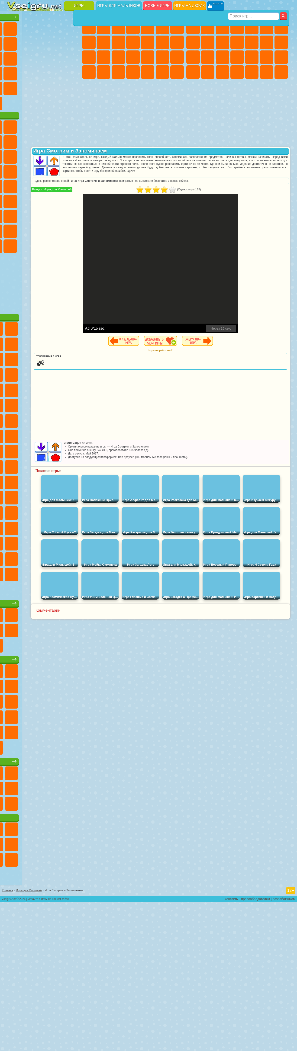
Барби (133, 27)
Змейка (58, 87)
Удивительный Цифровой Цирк (58, 289)
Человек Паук (58, 200)
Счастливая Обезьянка (43, 215)
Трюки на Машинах (43, 87)
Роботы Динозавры (237, 57)
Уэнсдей (58, 274)
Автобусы (237, 72)
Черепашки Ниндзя (207, 42)
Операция (162, 57)
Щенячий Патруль (43, 140)
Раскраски (89, 42)
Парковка (193, 27)
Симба (29, 274)
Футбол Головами (29, 116)
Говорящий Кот (58, 140)
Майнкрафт (281, 27)
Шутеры (251, 72)
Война (43, 116)
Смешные (14, 57)
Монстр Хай (162, 27)
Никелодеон (29, 102)
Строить (58, 116)
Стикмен (237, 42)
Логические (58, 57)
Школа (58, 102)
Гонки (281, 42)
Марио (43, 200)
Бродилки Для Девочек (177, 27)
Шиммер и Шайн (29, 215)
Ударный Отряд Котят (29, 200)
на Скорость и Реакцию (29, 87)
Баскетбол (73, 102)
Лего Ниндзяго (73, 140)
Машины (193, 42)
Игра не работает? (186, 350)
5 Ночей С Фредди (14, 155)
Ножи (43, 72)
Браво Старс (73, 229)
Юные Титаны (73, 215)
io (29, 57)
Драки (266, 42)
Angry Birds (58, 170)
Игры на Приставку (73, 116)
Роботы (207, 57)
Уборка (147, 72)
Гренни (58, 244)
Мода (103, 72)
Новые (14, 27)
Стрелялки (281, 72)
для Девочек (29, 27)
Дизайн (133, 72)
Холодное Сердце (118, 42)
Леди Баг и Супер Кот (73, 155)
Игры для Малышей (109, 189)
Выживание (251, 57)
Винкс (177, 72)
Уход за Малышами (118, 72)
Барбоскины (14, 200)
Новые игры (157, 6)
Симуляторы (43, 27)
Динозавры (58, 72)
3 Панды (29, 185)
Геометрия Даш (58, 42)
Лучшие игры (44, 15)
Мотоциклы (222, 42)
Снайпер (193, 57)
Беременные (103, 57)
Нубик (29, 259)
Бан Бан (73, 274)
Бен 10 (207, 72)
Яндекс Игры (29, 42)
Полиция (222, 57)
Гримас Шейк (29, 289)
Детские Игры (58, 27)
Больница (133, 57)
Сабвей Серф (43, 170)
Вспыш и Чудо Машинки (58, 185)
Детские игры (44, 764)
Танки (237, 27)
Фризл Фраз (73, 200)
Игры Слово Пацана (43, 274)
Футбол (207, 27)
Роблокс (14, 259)
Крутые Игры (43, 102)
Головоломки (73, 87)
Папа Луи (89, 57)
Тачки (43, 185)
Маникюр (147, 57)
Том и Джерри (58, 215)
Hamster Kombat (43, 289)
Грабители (266, 57)
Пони (89, 27)
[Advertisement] (44, 326)
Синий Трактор (14, 229)
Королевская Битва (266, 27)
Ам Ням (73, 170)
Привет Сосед (43, 259)
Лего (29, 170)
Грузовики (251, 42)
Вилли (14, 140)
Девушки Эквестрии (103, 27)
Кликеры (73, 57)
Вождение (14, 116)
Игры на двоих (189, 6)
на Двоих (73, 27)
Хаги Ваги (73, 244)
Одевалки (147, 42)
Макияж (177, 57)
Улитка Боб (29, 155)
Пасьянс (14, 72)
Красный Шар (43, 155)
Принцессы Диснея (89, 72)
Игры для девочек (134, 15)
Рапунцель (118, 57)
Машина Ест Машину (281, 57)
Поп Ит (43, 42)
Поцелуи (177, 42)
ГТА (193, 72)
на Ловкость (14, 42)
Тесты (147, 27)
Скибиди (14, 289)
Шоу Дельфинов (14, 185)
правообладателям (255, 1048)
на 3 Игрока (14, 102)
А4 (29, 244)
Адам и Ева (14, 215)
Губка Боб (29, 140)
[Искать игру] (254, 6)
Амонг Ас (58, 229)
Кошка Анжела (103, 42)
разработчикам (284, 1048)
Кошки (133, 42)
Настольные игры (44, 692)
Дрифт (222, 72)
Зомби (251, 27)
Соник (73, 185)
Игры (79, 6)
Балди (43, 244)
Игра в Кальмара (14, 244)
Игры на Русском (29, 72)
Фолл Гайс (29, 229)
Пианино (162, 72)
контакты (232, 1048)
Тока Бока (73, 259)
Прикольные (73, 72)
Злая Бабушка (14, 170)
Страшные (43, 57)
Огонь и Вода (118, 27)
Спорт (73, 42)
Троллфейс (58, 155)
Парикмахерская (162, 42)
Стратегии (222, 27)
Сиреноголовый (43, 229)
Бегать (266, 72)
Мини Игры (14, 87)
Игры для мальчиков (118, 6)
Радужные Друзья (58, 259)
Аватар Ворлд (14, 274)
